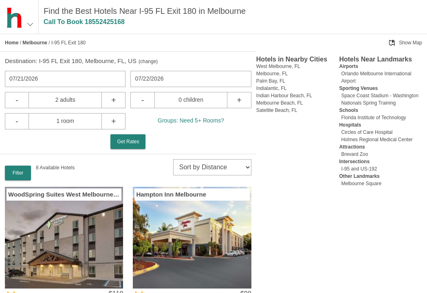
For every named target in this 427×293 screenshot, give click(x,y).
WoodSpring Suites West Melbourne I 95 (64, 194)
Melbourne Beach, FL (279, 103)
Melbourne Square (361, 183)
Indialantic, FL (271, 88)
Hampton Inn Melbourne (171, 194)
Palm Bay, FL (270, 81)
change (148, 61)
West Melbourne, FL (278, 66)
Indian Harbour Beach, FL (284, 95)
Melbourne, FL (272, 74)
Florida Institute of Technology (373, 117)
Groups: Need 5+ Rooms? (191, 120)
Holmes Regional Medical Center (376, 139)
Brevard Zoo (354, 154)
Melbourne (34, 43)
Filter (18, 173)
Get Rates (128, 141)
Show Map (410, 43)
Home (11, 43)
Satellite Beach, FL (276, 110)
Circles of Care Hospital (366, 132)
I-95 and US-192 (359, 169)
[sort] (212, 167)
